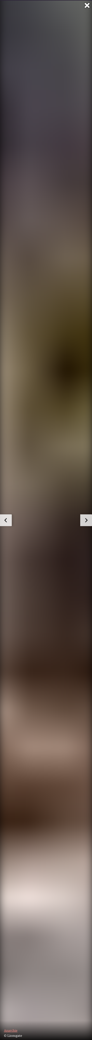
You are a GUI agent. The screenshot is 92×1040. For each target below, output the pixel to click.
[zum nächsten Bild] (86, 520)
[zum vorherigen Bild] (6, 520)
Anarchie (10, 1030)
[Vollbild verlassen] (87, 5)
